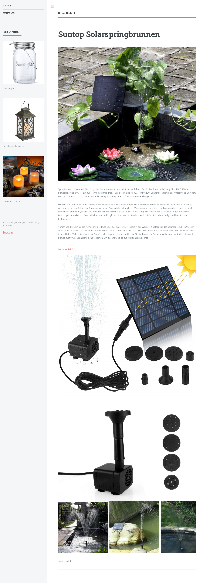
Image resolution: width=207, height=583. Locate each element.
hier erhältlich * (65, 249)
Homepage (9, 13)
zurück (7, 6)
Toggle (52, 6)
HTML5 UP (7, 225)
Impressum (8, 232)
